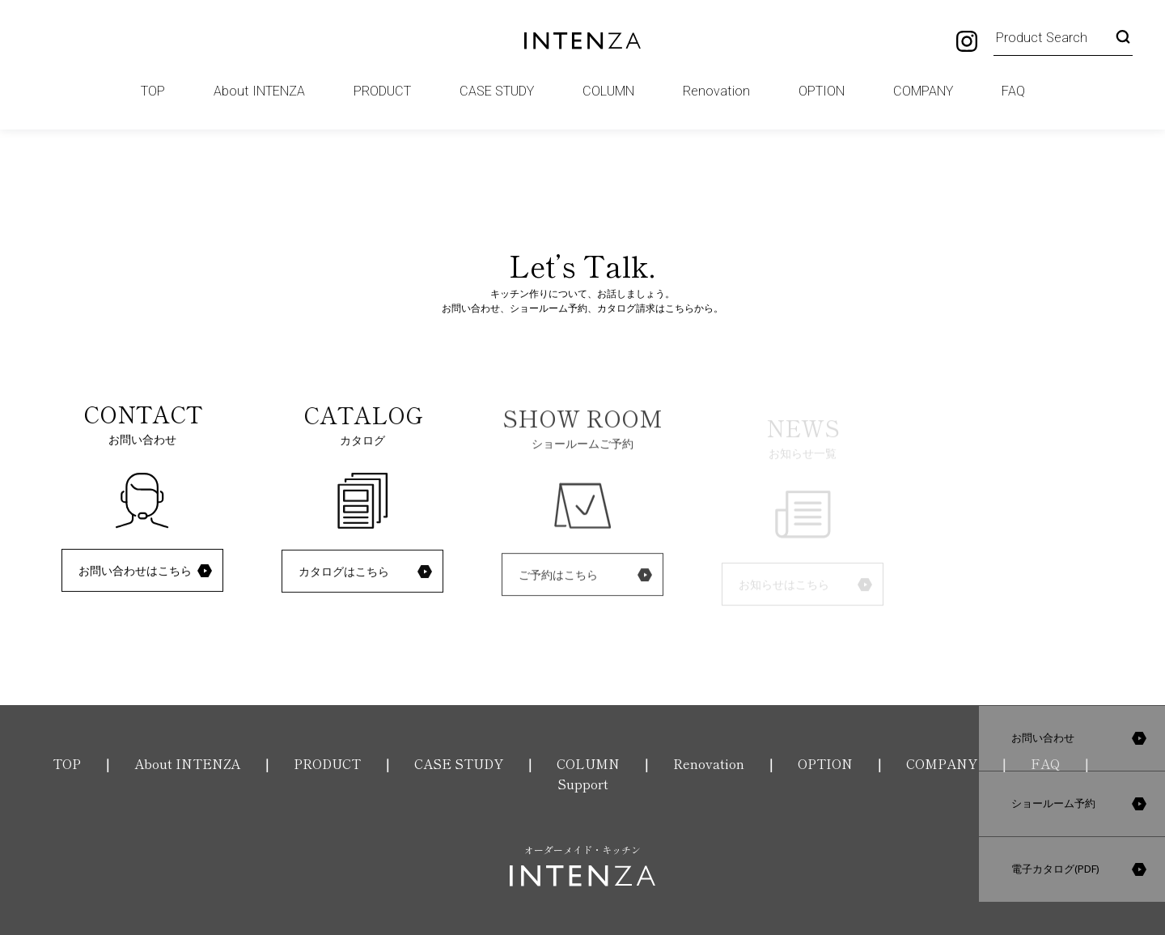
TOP (153, 91)
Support (582, 783)
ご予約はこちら (558, 578)
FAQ (1013, 91)
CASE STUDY (497, 91)
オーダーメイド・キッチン (582, 864)
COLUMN (608, 91)
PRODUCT (382, 91)
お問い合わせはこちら (135, 570)
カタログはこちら (344, 572)
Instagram (967, 41)
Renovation (716, 91)
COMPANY (923, 91)
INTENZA (583, 40)
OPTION (822, 91)
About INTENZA (259, 91)
